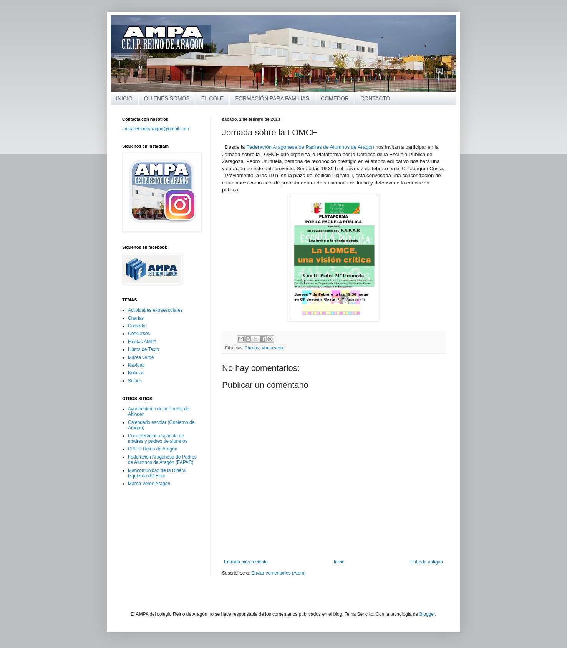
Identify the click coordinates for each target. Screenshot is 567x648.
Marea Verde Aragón (149, 483)
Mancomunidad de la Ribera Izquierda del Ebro (157, 473)
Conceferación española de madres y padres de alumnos (157, 438)
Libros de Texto (143, 349)
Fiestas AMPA (142, 341)
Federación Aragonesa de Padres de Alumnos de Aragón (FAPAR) (162, 459)
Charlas (252, 348)
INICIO (124, 98)
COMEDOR (335, 98)
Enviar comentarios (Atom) (278, 573)
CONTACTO (375, 98)
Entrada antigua (426, 562)
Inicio (339, 562)
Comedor (137, 326)
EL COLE (212, 98)
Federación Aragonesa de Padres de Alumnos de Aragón (310, 147)
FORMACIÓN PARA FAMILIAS (272, 98)
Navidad (136, 365)
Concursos (139, 333)
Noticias (136, 373)
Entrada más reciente (246, 562)
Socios (135, 381)
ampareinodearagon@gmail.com (155, 128)
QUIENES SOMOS (167, 98)
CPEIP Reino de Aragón (152, 449)
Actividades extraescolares (155, 310)
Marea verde (273, 348)
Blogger (427, 614)
